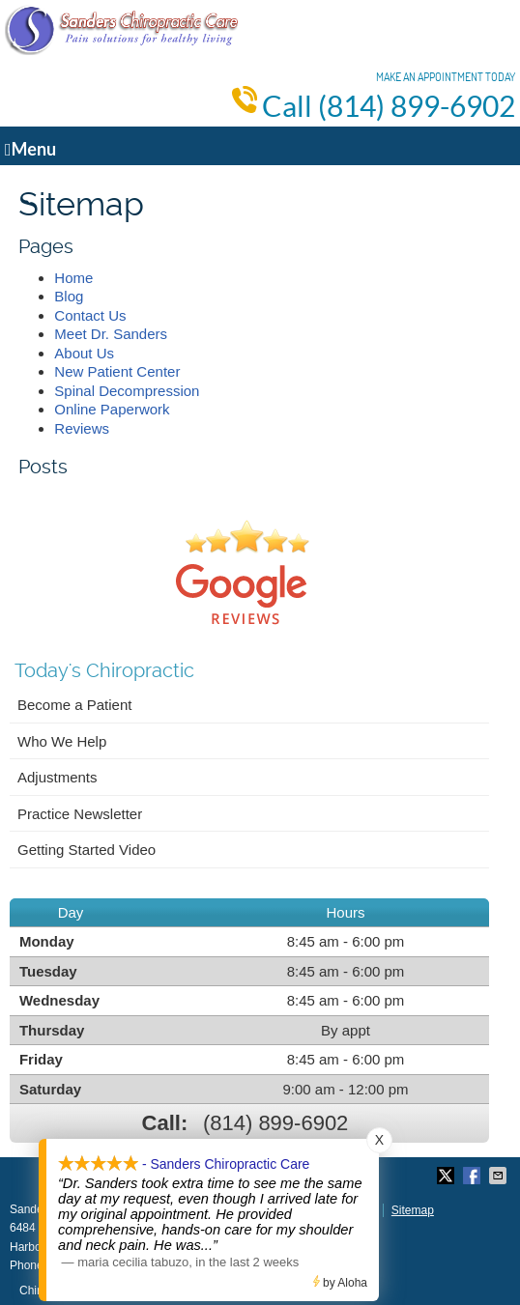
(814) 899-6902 (416, 106)
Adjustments (57, 777)
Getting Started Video (86, 849)
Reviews (81, 428)
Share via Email (499, 1175)
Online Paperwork (111, 409)
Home (73, 278)
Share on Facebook (473, 1175)
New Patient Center (117, 371)
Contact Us (90, 315)
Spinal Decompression (126, 391)
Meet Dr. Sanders (110, 334)
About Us (84, 353)
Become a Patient (74, 704)
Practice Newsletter (79, 814)
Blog (68, 296)
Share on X (447, 1175)
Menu (30, 148)
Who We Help (61, 741)
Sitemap (412, 1210)
